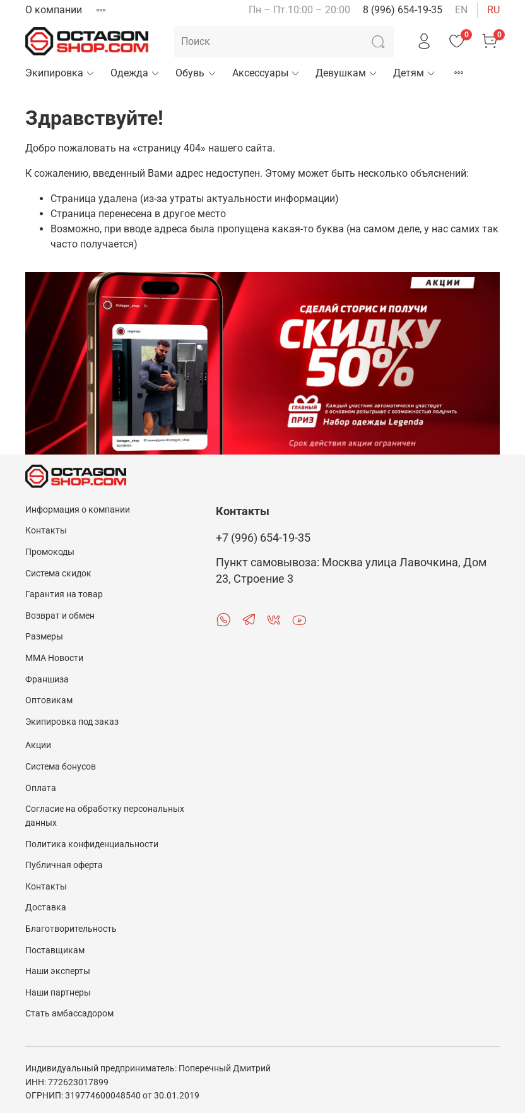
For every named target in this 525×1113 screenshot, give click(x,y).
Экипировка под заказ (72, 722)
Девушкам (347, 73)
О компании (53, 10)
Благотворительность (71, 929)
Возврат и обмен (60, 615)
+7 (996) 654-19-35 (263, 538)
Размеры (44, 636)
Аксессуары (266, 73)
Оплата (40, 788)
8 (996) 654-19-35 (402, 10)
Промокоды (49, 552)
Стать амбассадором (69, 1013)
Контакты (46, 530)
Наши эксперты (57, 971)
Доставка (45, 907)
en (461, 10)
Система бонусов (60, 766)
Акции (38, 745)
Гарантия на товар (64, 594)
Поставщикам (55, 950)
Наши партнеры (58, 992)
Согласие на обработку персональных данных (104, 816)
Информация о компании (77, 509)
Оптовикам (49, 700)
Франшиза (47, 679)
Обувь (195, 73)
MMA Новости (54, 658)
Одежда (135, 73)
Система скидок (58, 573)
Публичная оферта (64, 865)
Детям (414, 73)
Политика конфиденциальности (91, 844)
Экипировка (60, 73)
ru (493, 10)
